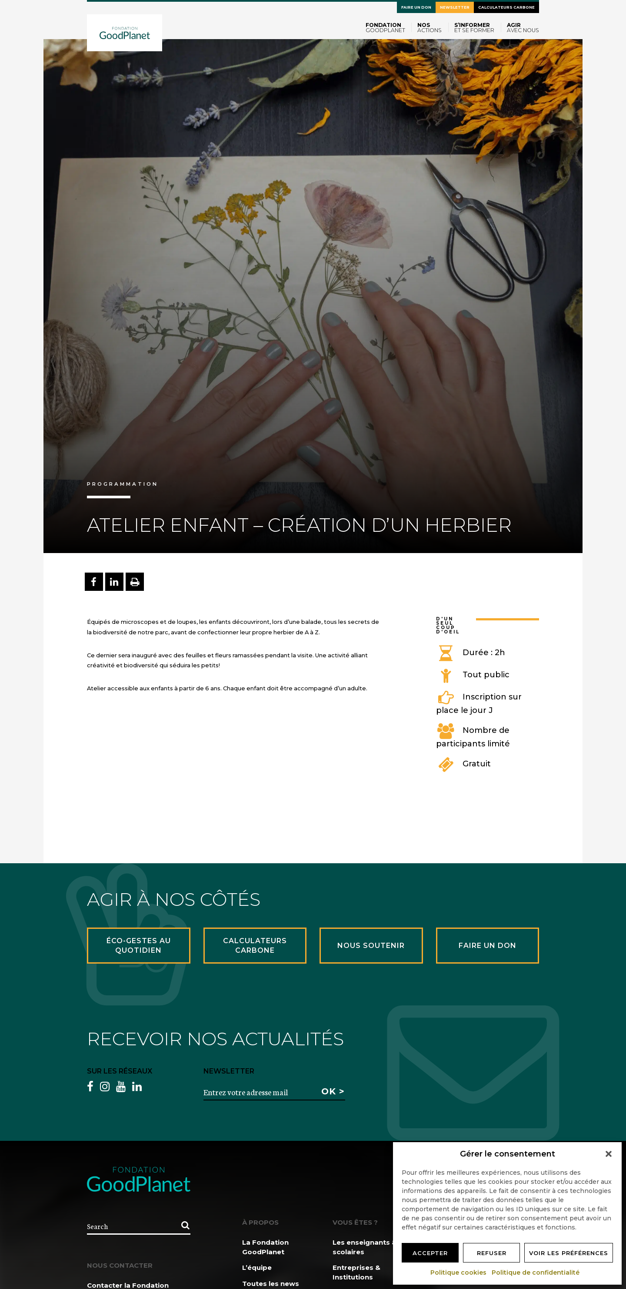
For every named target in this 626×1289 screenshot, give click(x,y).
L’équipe (257, 1267)
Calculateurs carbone (506, 7)
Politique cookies (458, 1272)
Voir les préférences (568, 1252)
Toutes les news (270, 1283)
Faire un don (416, 7)
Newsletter (455, 7)
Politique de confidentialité (536, 1272)
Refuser (491, 1252)
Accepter (430, 1252)
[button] (608, 1154)
